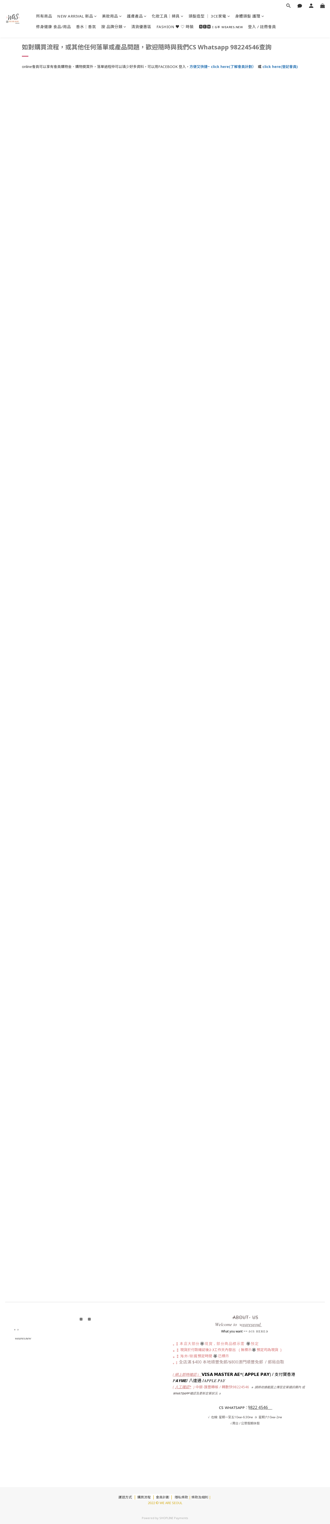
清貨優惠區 (141, 26)
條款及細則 (200, 1497)
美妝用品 (112, 16)
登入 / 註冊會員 (262, 26)
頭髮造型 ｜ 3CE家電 (209, 16)
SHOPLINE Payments (173, 1518)
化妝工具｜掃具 (168, 16)
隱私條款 (181, 1497)
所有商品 (44, 16)
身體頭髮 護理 (249, 16)
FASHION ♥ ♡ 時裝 (175, 26)
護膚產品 (137, 16)
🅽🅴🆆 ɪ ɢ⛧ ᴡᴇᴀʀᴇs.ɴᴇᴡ (221, 26)
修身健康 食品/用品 (53, 26)
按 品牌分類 (113, 26)
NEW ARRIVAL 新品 (77, 16)
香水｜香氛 (86, 26)
